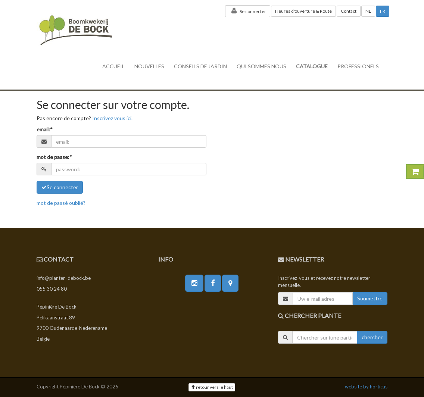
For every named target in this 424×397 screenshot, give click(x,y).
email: (45, 129)
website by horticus (366, 387)
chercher (372, 337)
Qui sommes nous (261, 66)
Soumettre (370, 298)
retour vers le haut (212, 387)
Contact (348, 11)
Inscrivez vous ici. (112, 118)
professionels (358, 66)
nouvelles (149, 66)
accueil (113, 66)
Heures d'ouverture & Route (303, 11)
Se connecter (247, 10)
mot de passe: (54, 157)
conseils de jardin (200, 66)
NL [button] (368, 11)
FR (382, 11)
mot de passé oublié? (61, 203)
